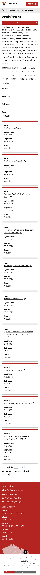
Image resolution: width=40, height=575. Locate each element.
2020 (32, 75)
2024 (33, 79)
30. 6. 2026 (8, 210)
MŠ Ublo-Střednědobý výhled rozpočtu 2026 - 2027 (17, 437)
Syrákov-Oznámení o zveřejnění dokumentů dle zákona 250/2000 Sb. (19, 334)
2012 (33, 68)
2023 (24, 79)
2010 (16, 68)
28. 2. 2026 (8, 141)
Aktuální (7, 148)
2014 (15, 71)
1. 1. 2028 (7, 453)
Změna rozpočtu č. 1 (14, 370)
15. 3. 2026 (8, 417)
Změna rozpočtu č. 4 (14, 128)
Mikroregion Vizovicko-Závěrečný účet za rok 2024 (19, 231)
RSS (27, 23)
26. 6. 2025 (8, 239)
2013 (7, 71)
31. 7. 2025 (8, 168)
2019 (24, 75)
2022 (15, 79)
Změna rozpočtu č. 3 (15, 161)
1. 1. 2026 (7, 351)
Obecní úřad (14, 10)
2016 (32, 71)
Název (5, 88)
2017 (7, 75)
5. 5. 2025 (8, 344)
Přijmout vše (9, 572)
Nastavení (31, 572)
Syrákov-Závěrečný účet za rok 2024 (18, 195)
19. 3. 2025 (8, 377)
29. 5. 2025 (8, 272)
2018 (15, 75)
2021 (7, 79)
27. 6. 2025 (8, 204)
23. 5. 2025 (8, 305)
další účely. (24, 561)
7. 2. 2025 (8, 410)
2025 (7, 83)
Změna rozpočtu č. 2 (15, 299)
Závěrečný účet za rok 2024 (18, 266)
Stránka (9, 467)
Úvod (4, 10)
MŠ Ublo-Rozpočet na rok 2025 (19, 403)
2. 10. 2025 (8, 135)
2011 (24, 68)
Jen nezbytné (21, 572)
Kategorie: (6, 68)
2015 (24, 71)
